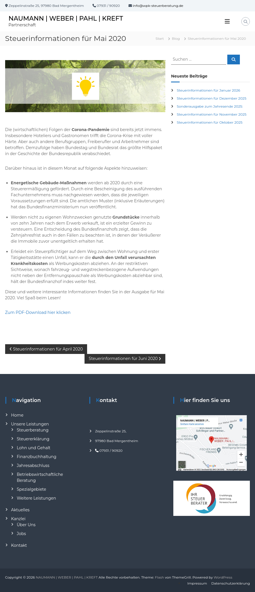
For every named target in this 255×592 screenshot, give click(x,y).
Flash (159, 577)
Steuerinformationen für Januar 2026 (208, 90)
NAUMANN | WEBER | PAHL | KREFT (66, 18)
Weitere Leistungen (36, 498)
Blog (176, 38)
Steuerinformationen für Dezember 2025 (211, 98)
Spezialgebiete (31, 489)
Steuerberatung (33, 430)
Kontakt (19, 545)
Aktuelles (20, 509)
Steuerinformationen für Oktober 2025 (209, 122)
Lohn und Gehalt (34, 447)
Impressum (197, 583)
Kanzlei (18, 518)
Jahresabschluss (33, 465)
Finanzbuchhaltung (37, 456)
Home (17, 415)
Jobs (21, 533)
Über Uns (26, 524)
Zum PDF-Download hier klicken (38, 312)
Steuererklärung (33, 438)
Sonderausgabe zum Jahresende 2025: (210, 106)
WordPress (223, 577)
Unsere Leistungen (30, 424)
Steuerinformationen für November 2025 (211, 114)
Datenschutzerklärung (230, 583)
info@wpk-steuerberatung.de (158, 5)
